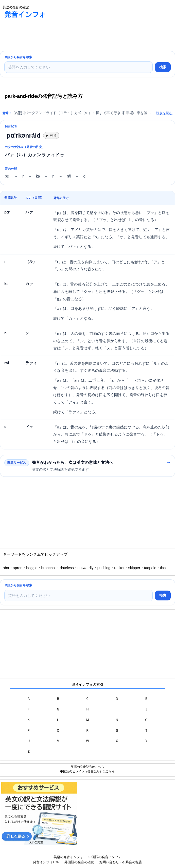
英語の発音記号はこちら (87, 766)
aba (6, 568)
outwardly (86, 568)
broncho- (48, 568)
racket (119, 568)
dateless (67, 568)
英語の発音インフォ (68, 857)
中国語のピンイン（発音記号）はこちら (87, 771)
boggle (31, 568)
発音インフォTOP (46, 862)
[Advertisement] (40, 33)
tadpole (150, 568)
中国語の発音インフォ (105, 857)
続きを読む (164, 113)
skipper (134, 568)
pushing (104, 568)
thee (163, 568)
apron (18, 568)
